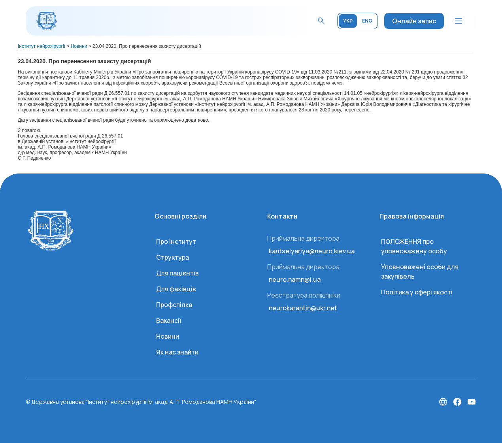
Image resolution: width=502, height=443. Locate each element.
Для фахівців (176, 289)
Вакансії (168, 320)
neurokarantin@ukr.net (303, 308)
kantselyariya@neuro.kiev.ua (312, 251)
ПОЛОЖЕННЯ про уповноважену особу (414, 246)
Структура (172, 257)
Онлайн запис (414, 21)
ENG (367, 20)
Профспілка (174, 304)
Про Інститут (176, 241)
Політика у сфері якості (417, 292)
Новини (167, 336)
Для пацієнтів (177, 273)
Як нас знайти (177, 352)
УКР (348, 20)
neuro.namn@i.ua (295, 279)
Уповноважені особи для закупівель (420, 271)
